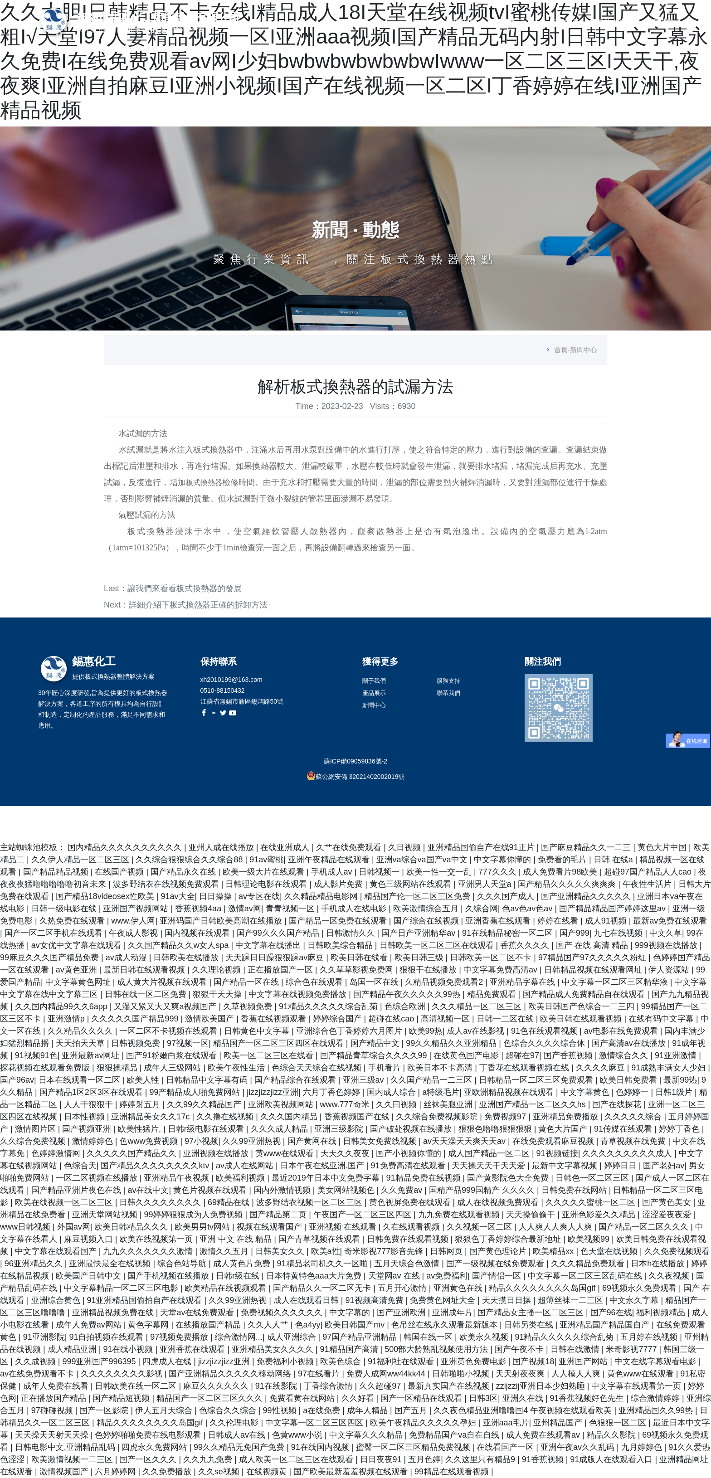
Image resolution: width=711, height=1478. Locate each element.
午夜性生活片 (648, 884)
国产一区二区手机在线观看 (55, 933)
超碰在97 (522, 1055)
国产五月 (411, 1410)
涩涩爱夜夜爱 (667, 1214)
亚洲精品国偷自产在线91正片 (482, 847)
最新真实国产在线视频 (450, 1385)
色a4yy (308, 1324)
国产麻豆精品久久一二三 (587, 847)
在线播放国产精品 (209, 1324)
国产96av (17, 1079)
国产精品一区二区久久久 (645, 1226)
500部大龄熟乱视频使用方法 (437, 1349)
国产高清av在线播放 (630, 1043)
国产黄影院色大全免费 (509, 1177)
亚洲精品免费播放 (566, 1116)
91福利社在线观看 (402, 1361)
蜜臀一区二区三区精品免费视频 (414, 1447)
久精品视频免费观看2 (445, 982)
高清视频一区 (446, 1018)
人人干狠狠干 (89, 1104)
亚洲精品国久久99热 (656, 1410)
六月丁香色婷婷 (332, 1092)
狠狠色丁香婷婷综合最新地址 (509, 1239)
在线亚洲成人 (286, 847)
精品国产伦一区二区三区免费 (418, 896)
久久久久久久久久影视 (123, 1373)
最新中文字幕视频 (565, 1165)
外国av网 (73, 1226)
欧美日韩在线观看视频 (582, 1018)
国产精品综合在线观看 (296, 1079)
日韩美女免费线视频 (381, 1141)
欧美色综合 (341, 1361)
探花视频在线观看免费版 (46, 1067)
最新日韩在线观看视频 (145, 969)
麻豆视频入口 (89, 1239)
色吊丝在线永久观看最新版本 (445, 1324)
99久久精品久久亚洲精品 (452, 1043)
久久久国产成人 (506, 896)
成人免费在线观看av (544, 1434)
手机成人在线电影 (355, 908)
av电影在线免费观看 (622, 1031)
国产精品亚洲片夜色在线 (77, 1190)
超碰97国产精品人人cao (649, 871)
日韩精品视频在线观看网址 (594, 969)
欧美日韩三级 (420, 957)
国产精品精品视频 (57, 871)
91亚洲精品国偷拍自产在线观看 (145, 1300)
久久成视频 (36, 1361)
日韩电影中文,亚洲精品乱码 (66, 1447)
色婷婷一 (633, 1092)
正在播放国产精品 (54, 1398)
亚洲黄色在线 (459, 1288)
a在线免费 (322, 1410)
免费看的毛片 (563, 859)
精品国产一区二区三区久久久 (210, 1398)
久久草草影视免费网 (357, 969)
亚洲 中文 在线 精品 (237, 1239)
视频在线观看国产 (270, 1226)
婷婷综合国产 (338, 1018)
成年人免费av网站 (90, 1324)
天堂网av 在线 (395, 1275)
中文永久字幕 (635, 1300)
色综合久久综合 (228, 1410)
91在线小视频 (129, 1349)
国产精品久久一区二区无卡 (323, 1288)
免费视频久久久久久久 (283, 1312)
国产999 (574, 933)
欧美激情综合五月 (427, 908)
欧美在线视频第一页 (157, 1239)
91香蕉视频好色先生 (588, 1398)
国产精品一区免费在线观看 (339, 920)
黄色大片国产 (563, 1128)
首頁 (420, 22)
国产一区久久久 (149, 1459)
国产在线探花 (617, 1104)
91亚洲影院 (44, 1337)
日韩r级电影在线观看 (207, 1128)
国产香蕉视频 (569, 1055)
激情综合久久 (624, 1055)
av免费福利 (447, 1275)
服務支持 (611, 22)
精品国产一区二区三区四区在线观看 (279, 1043)
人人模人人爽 (577, 1373)
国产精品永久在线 (184, 871)
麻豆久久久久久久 (217, 1385)
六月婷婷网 (116, 1471)
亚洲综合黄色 (57, 1300)
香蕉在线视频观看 (274, 1018)
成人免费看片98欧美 (561, 871)
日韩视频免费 (136, 1043)
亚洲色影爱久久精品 (600, 1214)
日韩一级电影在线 (65, 908)
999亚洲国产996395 (100, 1361)
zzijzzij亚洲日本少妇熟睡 (541, 1385)
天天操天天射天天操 (53, 1434)
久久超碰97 (381, 1385)
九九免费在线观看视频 (460, 1214)
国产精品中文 (376, 1043)
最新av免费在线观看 (670, 920)
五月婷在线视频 (650, 1337)
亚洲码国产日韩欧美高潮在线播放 (222, 920)
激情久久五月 (225, 1251)
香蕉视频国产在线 (358, 1116)
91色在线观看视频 (545, 1031)
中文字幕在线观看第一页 (637, 1385)
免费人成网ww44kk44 (387, 1373)
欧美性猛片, (140, 1128)
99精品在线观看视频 (452, 1471)
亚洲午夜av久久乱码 (579, 1447)
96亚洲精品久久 (35, 1263)
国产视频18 (533, 1361)
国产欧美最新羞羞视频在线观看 (351, 1471)
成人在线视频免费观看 (499, 1202)
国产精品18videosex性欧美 (106, 896)
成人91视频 (607, 920)
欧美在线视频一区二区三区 (65, 1202)
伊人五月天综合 (165, 1410)
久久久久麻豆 (601, 1067)
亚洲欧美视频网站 (282, 1104)
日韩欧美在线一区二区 (137, 1385)
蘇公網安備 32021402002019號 (360, 776)
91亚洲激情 (677, 1055)
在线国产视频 (120, 871)
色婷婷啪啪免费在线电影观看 (149, 1434)
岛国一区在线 (375, 982)
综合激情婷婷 (656, 1398)
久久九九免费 (208, 1459)
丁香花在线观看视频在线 (525, 1067)
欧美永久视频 (485, 1337)
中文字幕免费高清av (501, 969)
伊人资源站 (670, 969)
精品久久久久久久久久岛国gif (543, 1288)
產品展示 (507, 22)
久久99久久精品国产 (205, 1104)
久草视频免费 (248, 1006)
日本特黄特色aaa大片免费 (315, 1275)
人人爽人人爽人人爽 (556, 1226)
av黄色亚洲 (77, 969)
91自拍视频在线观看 (107, 1337)
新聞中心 (564, 22)
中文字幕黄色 (586, 1092)
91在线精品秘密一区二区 (508, 933)
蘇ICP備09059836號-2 (355, 761)
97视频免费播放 (180, 1337)
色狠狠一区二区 (618, 1422)
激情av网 (244, 908)
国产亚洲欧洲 (402, 1312)
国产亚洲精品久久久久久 (587, 896)
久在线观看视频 (412, 1226)
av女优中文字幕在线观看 (77, 945)
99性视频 (281, 1410)
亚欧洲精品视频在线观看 (510, 1092)
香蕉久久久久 (525, 945)
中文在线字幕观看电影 (656, 1361)
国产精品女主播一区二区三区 (531, 1312)
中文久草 (665, 933)
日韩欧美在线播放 (187, 957)
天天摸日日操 (507, 1300)
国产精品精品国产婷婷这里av (613, 908)
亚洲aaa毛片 (506, 1422)
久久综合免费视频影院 (438, 1116)
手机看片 (385, 1067)
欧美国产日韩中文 (89, 1275)
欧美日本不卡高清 (441, 1067)
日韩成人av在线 (238, 1434)
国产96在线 (611, 1312)
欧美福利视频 (241, 1177)
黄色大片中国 (663, 847)
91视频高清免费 (376, 1300)
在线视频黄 (267, 1471)
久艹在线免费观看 (350, 847)
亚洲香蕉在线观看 (499, 920)
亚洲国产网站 (584, 1361)
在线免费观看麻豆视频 (554, 1141)
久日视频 (405, 847)
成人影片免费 (339, 884)
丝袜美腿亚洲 (449, 1104)
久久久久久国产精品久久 (133, 1153)
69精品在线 (230, 1202)
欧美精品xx (554, 1251)
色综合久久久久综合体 (545, 1043)
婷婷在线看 (558, 920)
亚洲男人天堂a (486, 884)
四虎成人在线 (168, 1361)
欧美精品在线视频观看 (226, 1288)
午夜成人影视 (134, 933)
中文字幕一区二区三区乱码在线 (586, 1275)
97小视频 (201, 1141)
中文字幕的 (350, 1312)
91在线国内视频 (321, 1447)
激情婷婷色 (93, 1141)
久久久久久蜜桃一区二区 (591, 1202)
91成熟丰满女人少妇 (669, 1067)
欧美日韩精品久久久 (132, 1226)
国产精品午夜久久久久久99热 (408, 994)
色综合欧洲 (406, 1006)
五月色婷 (424, 1459)
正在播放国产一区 (281, 969)
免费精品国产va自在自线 (455, 1434)
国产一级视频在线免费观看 (496, 1263)
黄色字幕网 (149, 1324)
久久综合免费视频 (34, 1141)
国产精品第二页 (279, 1214)
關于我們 (460, 22)
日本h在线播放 (659, 1263)
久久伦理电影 (235, 1422)
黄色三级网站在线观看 (411, 884)
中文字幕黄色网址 (79, 982)
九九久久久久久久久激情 (149, 1251)
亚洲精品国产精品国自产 (606, 1324)
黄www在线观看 (285, 1153)
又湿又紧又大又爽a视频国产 (166, 1006)
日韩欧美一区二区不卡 (492, 957)
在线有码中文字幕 (662, 1018)
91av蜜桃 (266, 859)
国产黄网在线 (313, 1141)
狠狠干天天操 (218, 994)
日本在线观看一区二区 (80, 1079)
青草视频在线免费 (634, 1141)
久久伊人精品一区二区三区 (81, 859)
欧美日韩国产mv (356, 1324)
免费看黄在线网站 (303, 1398)
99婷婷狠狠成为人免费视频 (194, 1214)
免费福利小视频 (286, 1361)
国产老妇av (663, 1165)
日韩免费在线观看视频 (409, 1239)
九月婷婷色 (642, 1447)
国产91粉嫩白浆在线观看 (172, 1055)
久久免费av (402, 1190)
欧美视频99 (590, 1239)
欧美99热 (426, 1031)
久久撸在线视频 (226, 1116)
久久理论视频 (217, 969)
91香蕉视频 (544, 1459)
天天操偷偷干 (531, 1214)
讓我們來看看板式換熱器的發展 (184, 588)
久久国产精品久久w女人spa (179, 945)
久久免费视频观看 (677, 1251)
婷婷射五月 (140, 1104)
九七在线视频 (619, 933)
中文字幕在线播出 (269, 945)
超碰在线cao (392, 1018)
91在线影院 (277, 1385)
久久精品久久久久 (81, 1031)
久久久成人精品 (280, 1128)
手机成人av (333, 871)
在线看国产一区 (506, 1447)
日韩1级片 (675, 1092)
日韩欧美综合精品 (341, 945)
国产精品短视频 (122, 1398)
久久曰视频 (397, 1104)
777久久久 (498, 871)
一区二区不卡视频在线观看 (169, 1031)
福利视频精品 (661, 1312)
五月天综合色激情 (408, 1263)
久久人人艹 (269, 1324)
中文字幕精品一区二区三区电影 (122, 1288)
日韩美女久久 (281, 1251)
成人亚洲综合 (292, 1337)
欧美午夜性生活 (237, 1067)
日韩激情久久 (351, 933)
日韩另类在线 (529, 1324)
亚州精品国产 (558, 1422)
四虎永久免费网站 (155, 1447)
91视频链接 (557, 1153)
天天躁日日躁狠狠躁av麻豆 (275, 957)
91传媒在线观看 (624, 1128)
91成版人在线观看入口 (612, 1459)
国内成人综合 (392, 1092)
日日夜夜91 (382, 1459)
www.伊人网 (133, 920)
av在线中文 (148, 1190)
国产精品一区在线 (247, 982)
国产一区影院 (105, 1410)
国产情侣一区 (497, 1275)
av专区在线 (259, 896)
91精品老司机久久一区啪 (323, 1263)
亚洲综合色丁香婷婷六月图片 (350, 1031)
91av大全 (178, 896)
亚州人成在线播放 (222, 847)
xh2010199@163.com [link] (231, 679)
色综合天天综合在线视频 (318, 1067)
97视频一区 (188, 1043)
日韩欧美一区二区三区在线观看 (438, 945)
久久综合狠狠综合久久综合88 (190, 859)
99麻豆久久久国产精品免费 (50, 957)
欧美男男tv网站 (203, 1226)
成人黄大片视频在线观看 (163, 982)
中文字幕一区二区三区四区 (315, 1422)
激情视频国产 (65, 1471)
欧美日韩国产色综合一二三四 (582, 1006)
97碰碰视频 (53, 1410)
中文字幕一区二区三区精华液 (616, 982)
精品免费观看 (492, 994)
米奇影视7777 (632, 1349)
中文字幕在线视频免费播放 (298, 994)
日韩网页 (447, 1251)
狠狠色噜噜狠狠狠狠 (496, 1128)
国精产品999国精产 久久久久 (483, 1190)
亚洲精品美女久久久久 (274, 1349)
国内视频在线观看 (198, 933)
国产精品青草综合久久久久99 (374, 1055)
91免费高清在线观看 (409, 1165)
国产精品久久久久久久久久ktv (156, 1165)
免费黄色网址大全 (443, 1300)
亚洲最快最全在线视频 (111, 1263)
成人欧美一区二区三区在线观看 (297, 1459)
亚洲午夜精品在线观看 (330, 859)
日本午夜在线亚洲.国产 (323, 1165)
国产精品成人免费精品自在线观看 (584, 994)
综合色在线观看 (315, 982)
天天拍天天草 (81, 1043)
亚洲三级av (364, 1079)
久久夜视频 (670, 1275)
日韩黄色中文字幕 (258, 1031)
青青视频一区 (291, 908)
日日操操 (216, 896)
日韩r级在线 (239, 1275)
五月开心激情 (403, 1288)
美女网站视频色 (347, 1190)
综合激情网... (239, 1337)
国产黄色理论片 (499, 1251)
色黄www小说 (298, 1434)
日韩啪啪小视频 (462, 1373)
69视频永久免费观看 (640, 1288)
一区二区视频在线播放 (98, 1177)
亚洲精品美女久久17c (151, 1116)
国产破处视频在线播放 (412, 1128)
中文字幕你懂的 (503, 859)
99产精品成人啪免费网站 (195, 1092)
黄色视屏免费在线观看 (411, 1202)
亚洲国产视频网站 (136, 908)
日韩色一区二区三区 (593, 1177)
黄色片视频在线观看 (211, 1190)
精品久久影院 (612, 1434)
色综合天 (80, 1165)
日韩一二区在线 (506, 1018)
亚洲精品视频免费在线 (114, 1312)
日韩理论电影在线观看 (267, 884)
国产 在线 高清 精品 (593, 945)
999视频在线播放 (667, 945)
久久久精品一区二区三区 (478, 1006)
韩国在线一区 (429, 1337)
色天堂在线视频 (610, 1251)
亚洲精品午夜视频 (177, 1177)
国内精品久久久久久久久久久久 (126, 847)
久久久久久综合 (634, 1116)
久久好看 (358, 1398)
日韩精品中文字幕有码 (208, 1079)
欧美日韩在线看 (360, 957)
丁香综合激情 (329, 1385)
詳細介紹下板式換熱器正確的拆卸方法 (198, 604)
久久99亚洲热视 (253, 1141)
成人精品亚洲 (73, 1349)
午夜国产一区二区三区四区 (363, 1214)
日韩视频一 (380, 871)
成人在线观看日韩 (307, 1300)
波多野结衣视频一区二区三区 (310, 1202)
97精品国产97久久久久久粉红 (593, 957)
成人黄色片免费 (243, 1263)
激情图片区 (36, 1128)
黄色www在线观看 (641, 1373)
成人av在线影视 (476, 1031)
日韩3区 (483, 1398)
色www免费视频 (149, 1141)
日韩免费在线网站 (575, 1190)
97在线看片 (320, 1373)
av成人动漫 (127, 957)
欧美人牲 (144, 1079)
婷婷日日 (621, 1165)
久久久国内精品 (290, 1116)
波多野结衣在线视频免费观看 (167, 884)
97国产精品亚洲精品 (360, 1337)
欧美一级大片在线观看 (265, 871)
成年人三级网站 (173, 1067)
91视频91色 (36, 1055)
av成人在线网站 (246, 1165)
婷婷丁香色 (680, 1128)
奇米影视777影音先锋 (384, 1251)
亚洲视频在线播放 (217, 1153)
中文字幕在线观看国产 (57, 1251)
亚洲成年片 (452, 1312)
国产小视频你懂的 (409, 1153)
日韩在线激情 (576, 1349)
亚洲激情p (67, 1018)
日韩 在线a (614, 859)
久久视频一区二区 (480, 1226)
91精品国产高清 (350, 1349)
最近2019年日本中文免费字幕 (327, 1177)
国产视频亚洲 (87, 1128)
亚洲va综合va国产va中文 (423, 859)
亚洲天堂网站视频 (106, 1214)
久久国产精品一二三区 (432, 1079)
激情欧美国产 (210, 1018)
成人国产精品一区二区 (490, 1153)
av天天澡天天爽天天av (465, 1141)
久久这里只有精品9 (481, 1459)
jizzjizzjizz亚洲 (272, 1092)
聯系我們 (658, 22)
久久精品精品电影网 (322, 896)
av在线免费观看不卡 (38, 1373)
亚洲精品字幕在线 (523, 982)
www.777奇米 (346, 1104)
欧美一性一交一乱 (440, 871)
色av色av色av (528, 908)
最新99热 (680, 1079)
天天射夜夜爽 (521, 1373)
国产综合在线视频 (427, 920)
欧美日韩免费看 (629, 1079)
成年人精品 (368, 1410)
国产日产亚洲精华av (419, 933)
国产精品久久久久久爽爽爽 (568, 884)
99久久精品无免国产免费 (240, 1447)
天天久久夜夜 (346, 1153)
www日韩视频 (26, 1226)
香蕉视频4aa (199, 908)
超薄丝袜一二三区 (571, 1300)
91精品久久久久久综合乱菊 (329, 1006)
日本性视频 (85, 1116)
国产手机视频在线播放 (169, 1275)
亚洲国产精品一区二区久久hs (533, 1104)
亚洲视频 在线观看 (344, 1226)
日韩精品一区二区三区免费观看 (537, 1079)
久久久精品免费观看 (589, 1263)
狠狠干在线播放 (429, 969)
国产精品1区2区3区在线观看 (92, 1092)
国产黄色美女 (667, 1202)
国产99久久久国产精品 (279, 933)
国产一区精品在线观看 (422, 1398)
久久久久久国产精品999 (135, 1018)
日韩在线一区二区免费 (147, 994)
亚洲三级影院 (339, 1128)
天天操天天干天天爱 (489, 1165)
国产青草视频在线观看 (320, 1239)
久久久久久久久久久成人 (628, 1153)
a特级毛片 (440, 1092)
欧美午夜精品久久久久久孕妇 (424, 1422)
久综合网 (481, 908)
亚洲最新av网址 (92, 1055)
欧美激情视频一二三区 (73, 1459)
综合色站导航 (183, 1263)
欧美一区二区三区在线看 (270, 1055)
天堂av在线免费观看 (198, 1312)
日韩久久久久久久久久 (161, 1202)
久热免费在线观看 (73, 920)
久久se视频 (220, 1471)
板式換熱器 (207, 482)
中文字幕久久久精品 (367, 1434)
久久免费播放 (168, 1471)
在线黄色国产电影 (467, 1055)
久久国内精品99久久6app (62, 1006)
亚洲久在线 (523, 1398)
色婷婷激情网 (57, 1153)
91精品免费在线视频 (424, 1177)
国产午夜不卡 (520, 1349)
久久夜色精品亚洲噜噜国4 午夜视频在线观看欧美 (523, 1410)
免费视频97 (506, 1116)
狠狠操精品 (118, 1067)
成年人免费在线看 (57, 1385)
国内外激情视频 (283, 1190)
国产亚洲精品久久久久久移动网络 (231, 1373)
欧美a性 (325, 1251)
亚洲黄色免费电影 (474, 1361)
